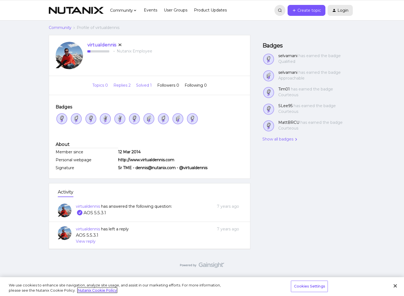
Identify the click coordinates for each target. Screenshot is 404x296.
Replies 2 (122, 85)
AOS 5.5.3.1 (91, 212)
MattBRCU (288, 122)
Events (150, 10)
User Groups (175, 10)
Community (60, 27)
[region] (202, 286)
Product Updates (210, 10)
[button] (306, 10)
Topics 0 (100, 85)
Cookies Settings (309, 286)
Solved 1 (144, 85)
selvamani (287, 55)
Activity (65, 192)
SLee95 (285, 105)
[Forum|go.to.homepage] (76, 10)
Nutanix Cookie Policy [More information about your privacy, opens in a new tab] (97, 290)
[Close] (395, 286)
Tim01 (284, 89)
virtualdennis (101, 45)
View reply (86, 241)
